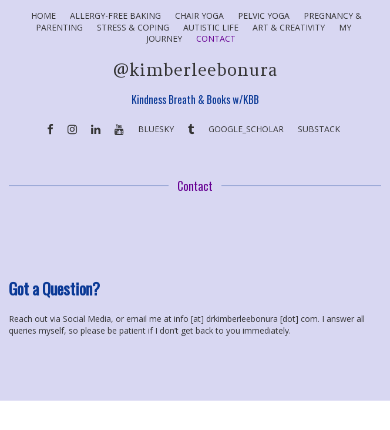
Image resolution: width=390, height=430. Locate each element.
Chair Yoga (199, 15)
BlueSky (156, 129)
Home (43, 15)
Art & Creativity (289, 27)
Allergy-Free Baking (115, 15)
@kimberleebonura (195, 69)
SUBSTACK (319, 129)
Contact (216, 38)
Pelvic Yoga (264, 15)
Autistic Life (210, 27)
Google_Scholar (246, 129)
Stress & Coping (133, 27)
